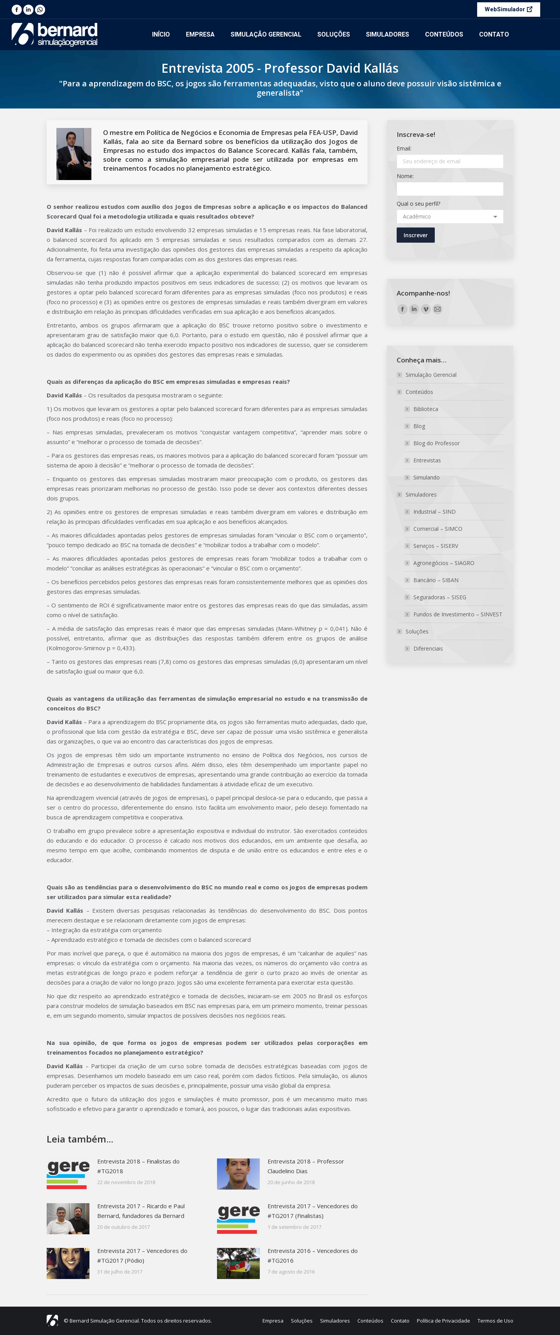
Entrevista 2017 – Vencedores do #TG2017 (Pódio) (142, 1255)
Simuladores (417, 494)
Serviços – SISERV (435, 545)
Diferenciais (428, 648)
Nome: (405, 176)
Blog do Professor (436, 443)
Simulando (426, 477)
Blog (419, 426)
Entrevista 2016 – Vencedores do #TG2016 (313, 1255)
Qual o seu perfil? (418, 203)
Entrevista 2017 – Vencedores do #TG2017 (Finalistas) (313, 1211)
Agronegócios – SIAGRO (443, 563)
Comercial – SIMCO (437, 528)
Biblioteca (425, 409)
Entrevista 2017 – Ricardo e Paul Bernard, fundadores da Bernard (141, 1211)
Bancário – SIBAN (435, 580)
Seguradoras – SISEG (439, 597)
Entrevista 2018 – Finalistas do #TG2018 (138, 1166)
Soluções (413, 631)
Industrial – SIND (434, 511)
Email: (404, 148)
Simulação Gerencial (431, 374)
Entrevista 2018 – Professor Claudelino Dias (306, 1166)
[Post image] (68, 1174)
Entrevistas (427, 460)
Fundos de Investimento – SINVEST (457, 614)
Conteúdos (415, 391)
